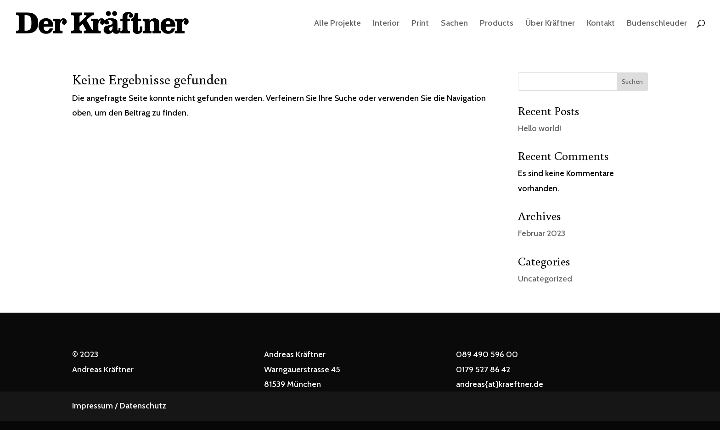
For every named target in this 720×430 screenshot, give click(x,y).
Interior (386, 24)
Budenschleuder (657, 24)
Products (496, 24)
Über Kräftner (550, 24)
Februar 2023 (541, 233)
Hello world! (539, 128)
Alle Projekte (337, 24)
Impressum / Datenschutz (119, 406)
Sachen (454, 24)
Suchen (632, 81)
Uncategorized (545, 279)
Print (420, 24)
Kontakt (601, 24)
